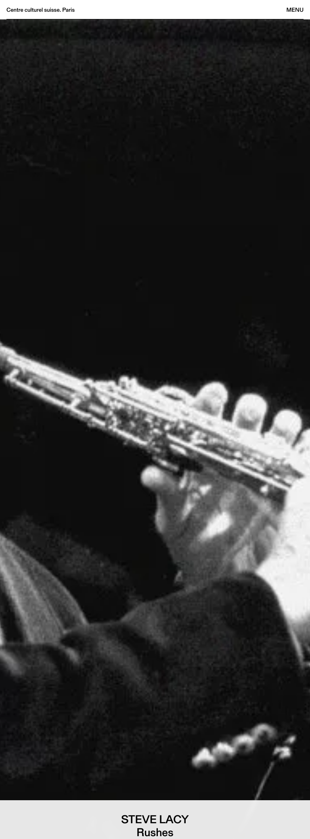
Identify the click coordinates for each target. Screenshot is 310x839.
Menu (295, 10)
